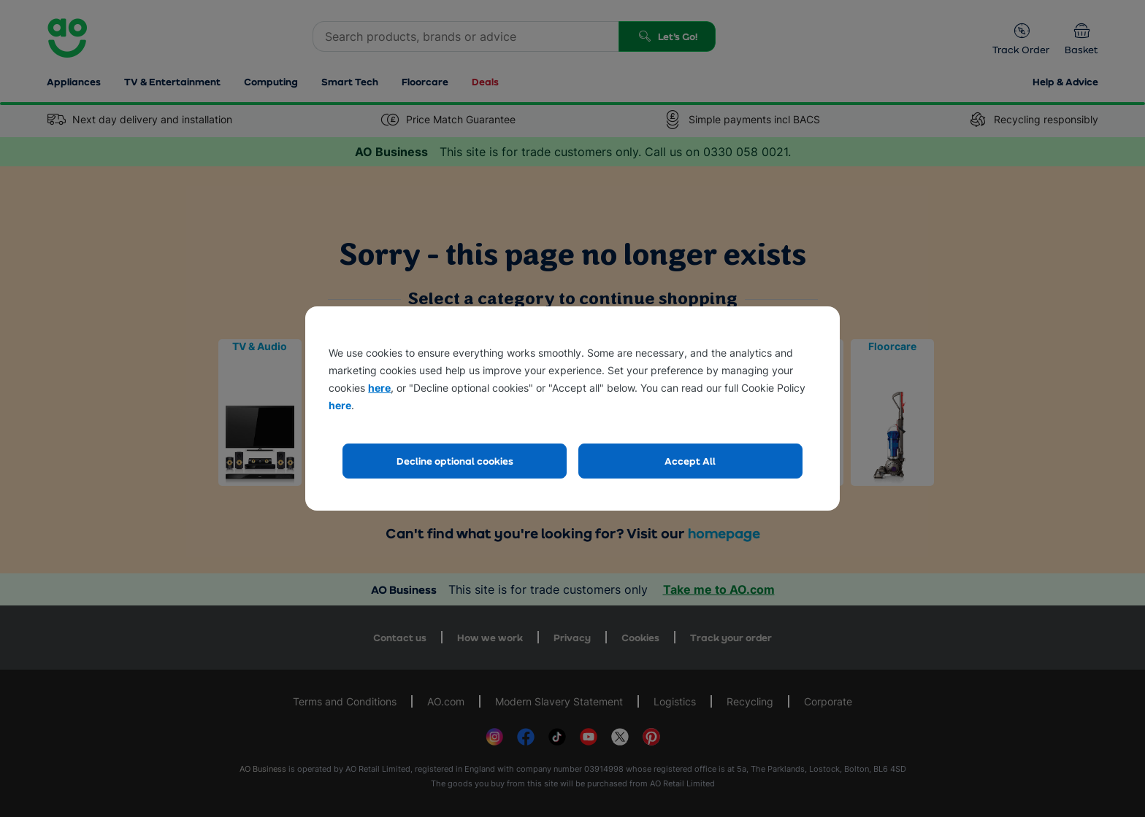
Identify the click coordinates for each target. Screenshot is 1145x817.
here (379, 388)
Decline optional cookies (455, 460)
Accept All (690, 460)
